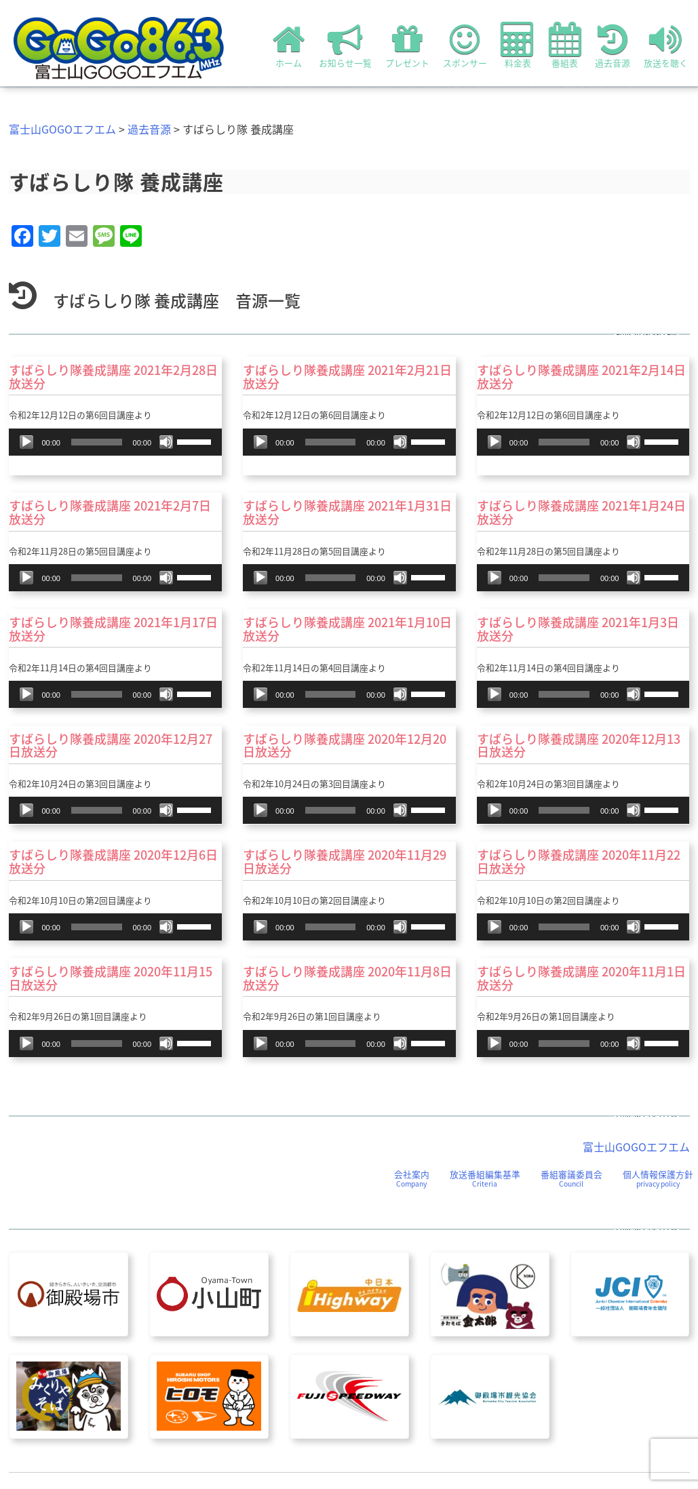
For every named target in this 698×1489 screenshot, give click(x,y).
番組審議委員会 (571, 1178)
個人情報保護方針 (658, 1178)
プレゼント (407, 45)
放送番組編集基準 (485, 1178)
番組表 (565, 45)
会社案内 (411, 1178)
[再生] (26, 442)
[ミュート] (166, 442)
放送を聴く (666, 45)
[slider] (96, 442)
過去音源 (612, 45)
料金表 (518, 45)
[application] (115, 442)
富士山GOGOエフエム (62, 129)
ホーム (289, 45)
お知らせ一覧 (345, 45)
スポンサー (465, 45)
